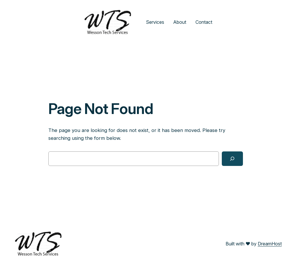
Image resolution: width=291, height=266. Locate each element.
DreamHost (270, 244)
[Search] (232, 158)
